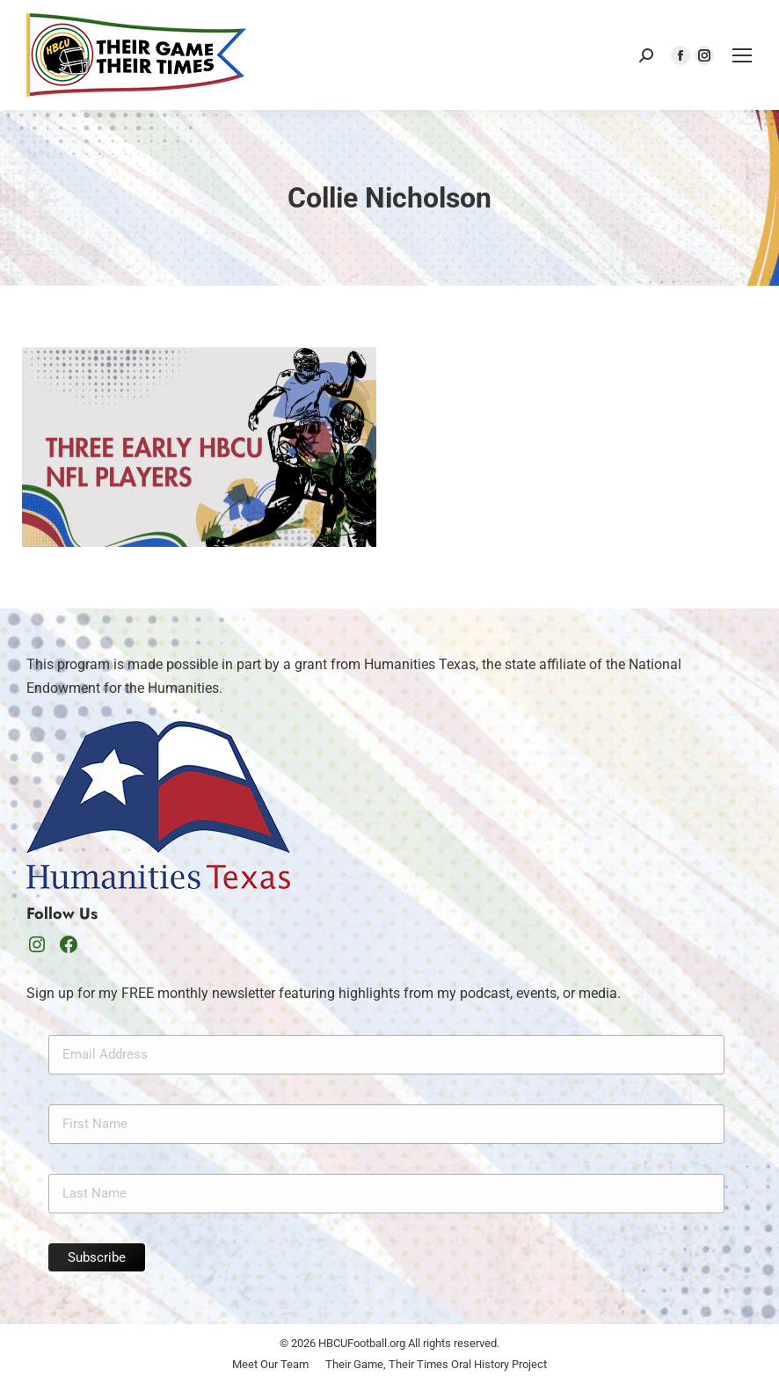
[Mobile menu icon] (742, 55)
